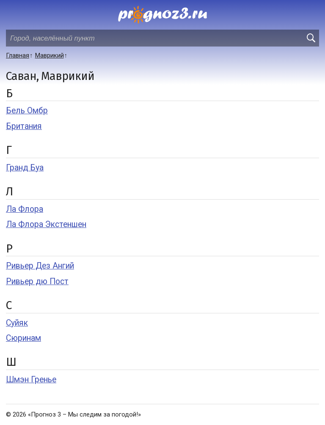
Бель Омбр (27, 110)
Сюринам (23, 338)
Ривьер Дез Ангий (40, 266)
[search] (310, 38)
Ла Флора (24, 209)
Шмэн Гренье (31, 379)
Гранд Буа (25, 168)
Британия (24, 126)
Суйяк (17, 323)
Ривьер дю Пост (37, 281)
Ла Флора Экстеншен (46, 224)
